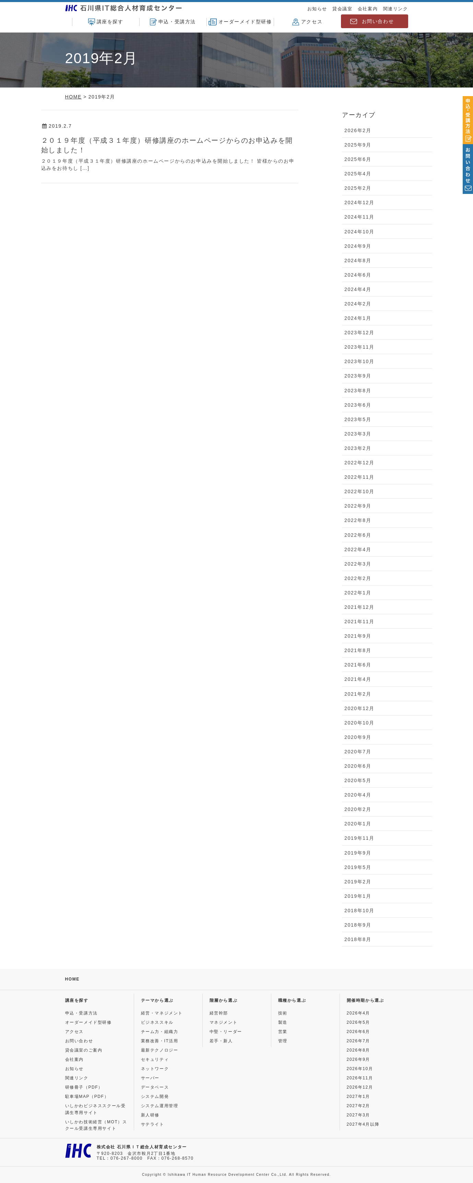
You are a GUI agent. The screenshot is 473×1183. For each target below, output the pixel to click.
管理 (282, 1041)
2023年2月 (357, 448)
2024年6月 (357, 275)
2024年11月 (359, 217)
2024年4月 (357, 289)
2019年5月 (357, 867)
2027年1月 (358, 1096)
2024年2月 (357, 303)
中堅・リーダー (226, 1031)
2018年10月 (359, 910)
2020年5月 (357, 780)
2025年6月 (357, 159)
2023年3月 (357, 434)
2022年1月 (357, 592)
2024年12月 (359, 202)
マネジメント (224, 1022)
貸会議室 (342, 8)
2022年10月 (359, 491)
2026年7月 (358, 1041)
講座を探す (105, 22)
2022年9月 (357, 506)
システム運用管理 (159, 1105)
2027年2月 (358, 1105)
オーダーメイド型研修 (240, 22)
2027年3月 (358, 1115)
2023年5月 (357, 419)
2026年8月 (358, 1050)
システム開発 (155, 1096)
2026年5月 (358, 1022)
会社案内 (368, 8)
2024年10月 (359, 231)
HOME (72, 979)
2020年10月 (359, 723)
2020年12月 (359, 708)
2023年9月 (357, 376)
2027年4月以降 (363, 1124)
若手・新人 (221, 1041)
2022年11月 (359, 477)
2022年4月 (357, 549)
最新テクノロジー (159, 1050)
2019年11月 (359, 838)
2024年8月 (357, 260)
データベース (155, 1087)
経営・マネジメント (162, 1013)
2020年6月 (357, 766)
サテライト (152, 1124)
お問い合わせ (378, 21)
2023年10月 (359, 361)
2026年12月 (360, 1087)
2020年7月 (357, 751)
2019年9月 (357, 853)
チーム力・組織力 (159, 1031)
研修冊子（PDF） (84, 1087)
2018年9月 (357, 925)
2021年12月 (359, 607)
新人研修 (150, 1115)
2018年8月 (357, 939)
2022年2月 (357, 578)
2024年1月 (357, 318)
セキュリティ (155, 1059)
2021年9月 (357, 636)
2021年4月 (357, 679)
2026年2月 (357, 130)
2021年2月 (357, 694)
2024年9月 (357, 246)
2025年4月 (357, 173)
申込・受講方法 (173, 22)
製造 (282, 1022)
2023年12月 (359, 332)
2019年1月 (357, 896)
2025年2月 (357, 188)
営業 (282, 1031)
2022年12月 (359, 462)
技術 (282, 1013)
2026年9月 (358, 1059)
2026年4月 (358, 1013)
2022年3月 (357, 564)
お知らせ (317, 8)
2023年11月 (359, 347)
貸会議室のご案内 (84, 1050)
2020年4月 (357, 795)
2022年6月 (357, 535)
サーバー (150, 1078)
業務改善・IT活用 (159, 1041)
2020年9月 (357, 737)
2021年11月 (359, 621)
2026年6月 (358, 1031)
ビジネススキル (157, 1022)
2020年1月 (357, 823)
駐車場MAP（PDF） (87, 1096)
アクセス (307, 22)
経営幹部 (219, 1013)
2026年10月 (360, 1068)
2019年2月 (357, 881)
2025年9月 (357, 145)
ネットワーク (155, 1068)
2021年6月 (357, 665)
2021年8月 (357, 650)
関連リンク (395, 8)
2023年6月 (357, 405)
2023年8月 (357, 390)
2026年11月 (360, 1078)
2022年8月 (357, 520)
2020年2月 (357, 809)
